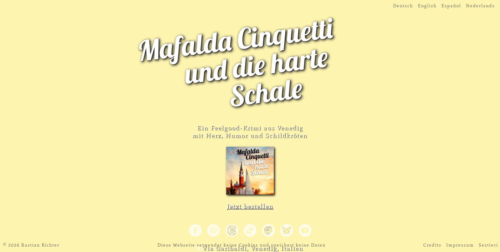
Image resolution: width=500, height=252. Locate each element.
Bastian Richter (40, 245)
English (427, 6)
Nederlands (480, 6)
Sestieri (488, 245)
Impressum (460, 245)
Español (451, 6)
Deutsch (403, 6)
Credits (432, 245)
